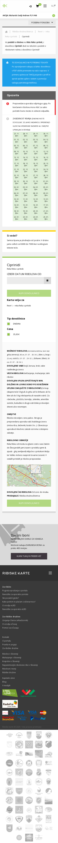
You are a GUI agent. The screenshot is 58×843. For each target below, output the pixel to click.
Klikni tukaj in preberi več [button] (29, 556)
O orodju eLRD (8, 605)
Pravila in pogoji (9, 644)
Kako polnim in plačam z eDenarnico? (18, 601)
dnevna (17, 323)
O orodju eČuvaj (9, 624)
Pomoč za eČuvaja (10, 627)
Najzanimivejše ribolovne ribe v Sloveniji (20, 665)
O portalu (6, 641)
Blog (4, 681)
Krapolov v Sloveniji (10, 661)
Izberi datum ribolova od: (24, 274)
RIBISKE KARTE (16, 573)
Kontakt (5, 637)
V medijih (6, 685)
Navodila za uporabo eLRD (14, 609)
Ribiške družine (9, 672)
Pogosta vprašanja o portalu (15, 590)
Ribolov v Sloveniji (10, 654)
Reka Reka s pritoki (15, 269)
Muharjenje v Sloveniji (11, 657)
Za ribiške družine (10, 648)
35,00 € (16, 334)
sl (53, 5)
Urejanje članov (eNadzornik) (15, 620)
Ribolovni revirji (9, 668)
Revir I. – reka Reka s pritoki (19, 305)
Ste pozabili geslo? (10, 598)
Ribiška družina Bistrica (23, 31)
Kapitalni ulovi (8, 678)
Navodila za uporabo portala (15, 594)
